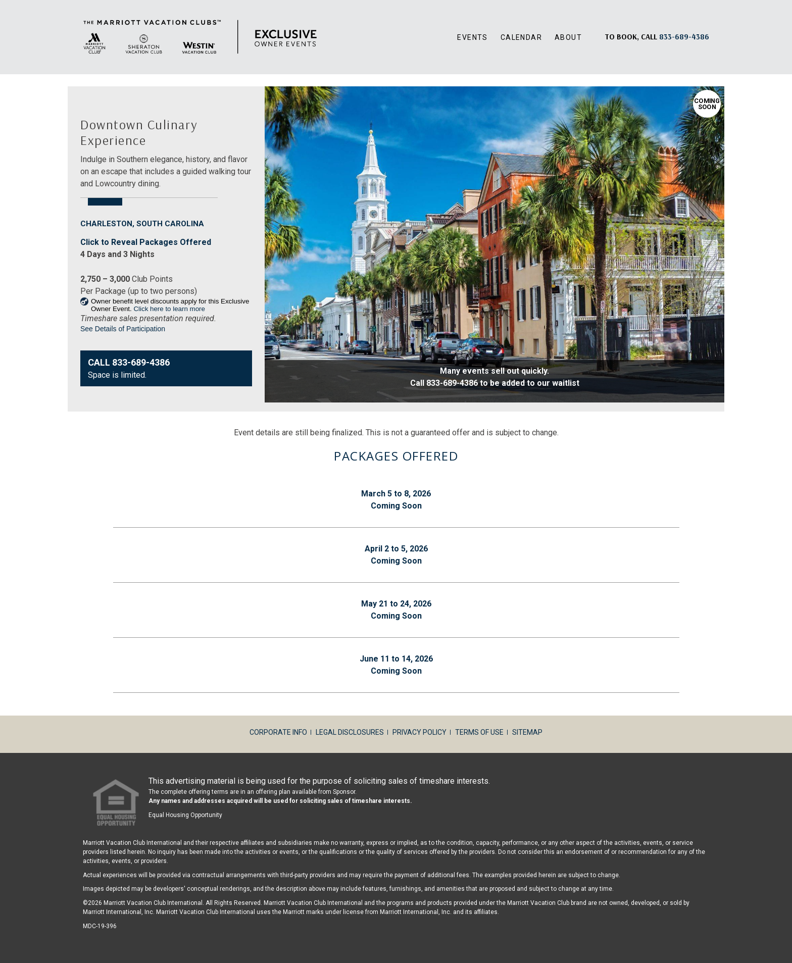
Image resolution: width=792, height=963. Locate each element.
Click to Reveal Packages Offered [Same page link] (145, 242)
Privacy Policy (419, 732)
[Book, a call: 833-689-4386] (684, 36)
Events (472, 37)
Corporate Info (278, 732)
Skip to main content (0, 0)
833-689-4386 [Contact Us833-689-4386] (141, 362)
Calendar (521, 37)
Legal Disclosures (350, 732)
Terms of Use (479, 732)
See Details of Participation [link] (122, 329)
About (568, 37)
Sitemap (527, 732)
